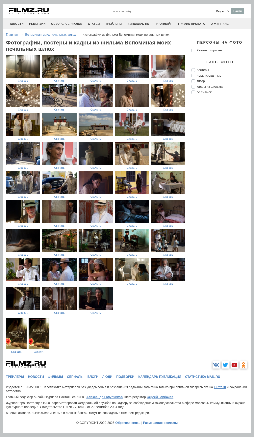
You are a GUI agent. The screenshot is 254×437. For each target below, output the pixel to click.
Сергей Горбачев (160, 397)
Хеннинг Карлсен (209, 50)
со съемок (204, 92)
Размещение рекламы (160, 422)
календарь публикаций (159, 376)
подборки (125, 376)
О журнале (220, 23)
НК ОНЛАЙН (163, 23)
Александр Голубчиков (104, 397)
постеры (203, 70)
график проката (191, 23)
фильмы (55, 376)
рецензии (37, 23)
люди (107, 376)
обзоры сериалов (67, 23)
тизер (201, 81)
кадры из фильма (210, 86)
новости (16, 23)
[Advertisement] (221, 163)
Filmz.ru (220, 387)
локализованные (209, 75)
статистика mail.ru (202, 376)
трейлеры (113, 23)
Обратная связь (127, 422)
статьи (94, 23)
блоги (92, 376)
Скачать (23, 80)
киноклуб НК (138, 23)
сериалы (75, 376)
